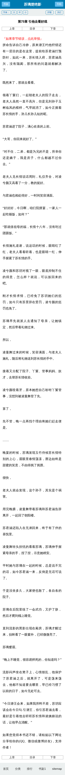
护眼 (49, 12)
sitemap (57, 768)
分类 (18, 768)
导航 (59, 4)
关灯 (59, 12)
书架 (5, 4)
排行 (29, 768)
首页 (6, 768)
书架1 (42, 768)
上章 (12, 28)
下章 (53, 28)
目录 (32, 28)
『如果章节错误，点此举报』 (23, 38)
